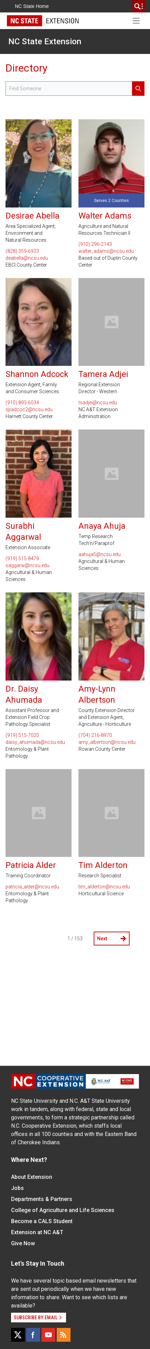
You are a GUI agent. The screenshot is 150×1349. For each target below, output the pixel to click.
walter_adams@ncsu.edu (106, 251)
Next (111, 938)
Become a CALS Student (42, 1221)
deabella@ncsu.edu (27, 258)
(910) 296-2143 (95, 244)
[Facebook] (33, 1335)
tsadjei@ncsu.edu (97, 402)
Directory (26, 68)
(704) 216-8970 (95, 735)
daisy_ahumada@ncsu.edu (35, 742)
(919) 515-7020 (22, 735)
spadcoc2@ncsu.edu (29, 409)
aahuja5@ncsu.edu (99, 554)
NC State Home (32, 6)
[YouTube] (48, 1335)
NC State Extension (44, 41)
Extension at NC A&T (37, 1232)
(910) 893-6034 (22, 402)
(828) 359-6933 (22, 251)
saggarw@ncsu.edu (27, 565)
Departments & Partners (41, 1199)
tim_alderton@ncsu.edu (104, 886)
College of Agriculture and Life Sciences (62, 1210)
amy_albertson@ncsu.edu (106, 742)
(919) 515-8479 (22, 558)
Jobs (17, 1188)
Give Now (23, 1243)
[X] (18, 1335)
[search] (138, 6)
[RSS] (64, 1335)
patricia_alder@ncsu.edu (32, 886)
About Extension (31, 1177)
